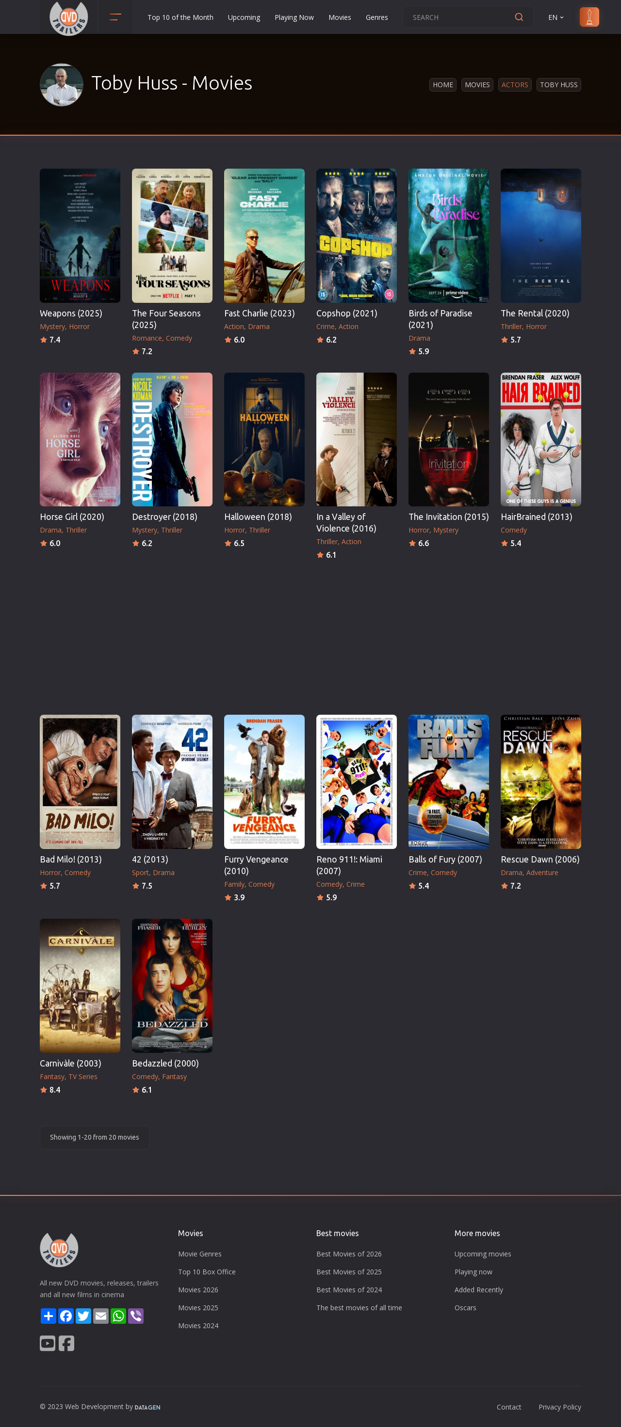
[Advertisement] (310, 634)
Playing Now (294, 17)
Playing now (473, 1271)
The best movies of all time (359, 1307)
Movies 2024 (198, 1325)
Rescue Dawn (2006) (540, 859)
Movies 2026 (198, 1289)
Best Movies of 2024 (349, 1289)
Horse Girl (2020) (72, 516)
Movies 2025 (198, 1307)
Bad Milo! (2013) (71, 859)
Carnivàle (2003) (70, 1063)
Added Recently (479, 1289)
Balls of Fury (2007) (445, 859)
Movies (339, 17)
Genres (377, 17)
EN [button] (556, 17)
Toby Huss (559, 84)
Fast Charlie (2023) (259, 313)
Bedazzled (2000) (165, 1063)
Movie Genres (200, 1253)
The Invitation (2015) (449, 516)
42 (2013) (150, 859)
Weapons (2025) (71, 313)
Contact (509, 1406)
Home (443, 84)
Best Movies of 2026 (349, 1253)
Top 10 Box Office (207, 1271)
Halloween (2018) (258, 516)
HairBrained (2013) (536, 516)
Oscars (465, 1307)
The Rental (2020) (535, 313)
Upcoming (244, 17)
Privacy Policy (560, 1406)
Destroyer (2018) (164, 516)
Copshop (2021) (346, 313)
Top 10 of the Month (180, 17)
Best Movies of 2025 (349, 1271)
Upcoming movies (483, 1253)
